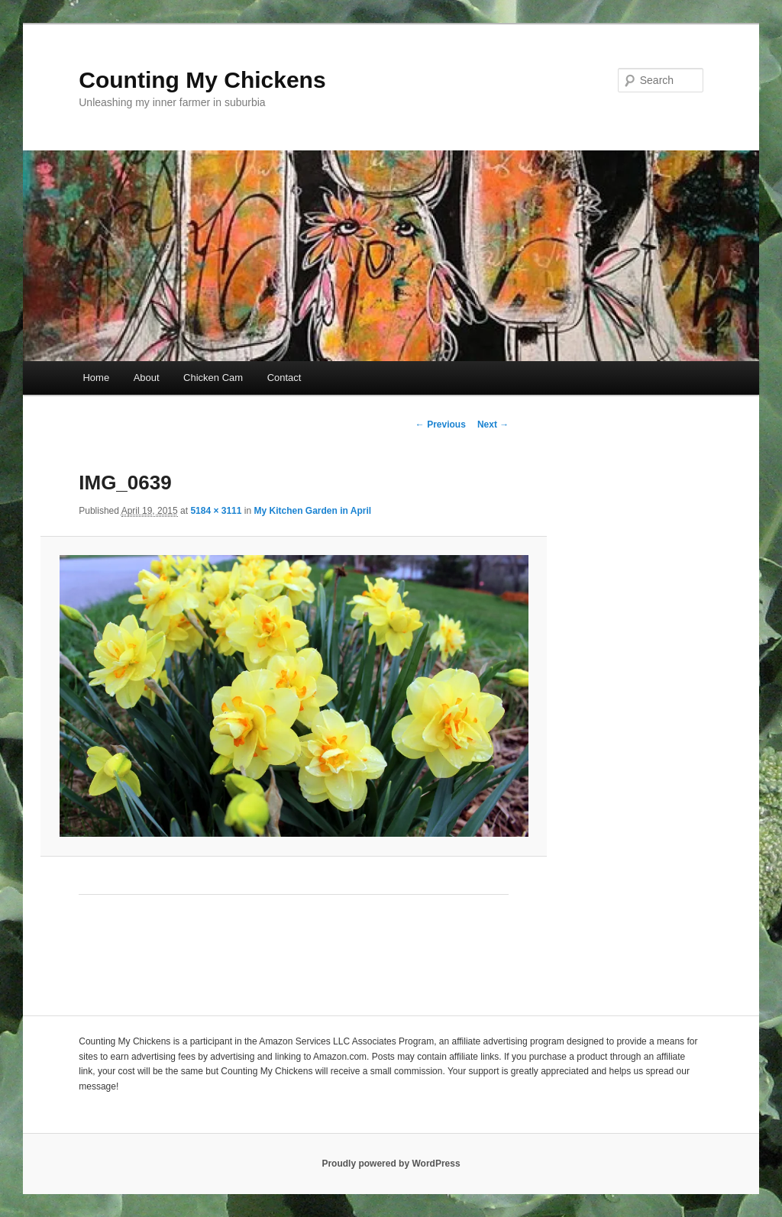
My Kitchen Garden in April (312, 510)
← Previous (440, 424)
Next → (493, 424)
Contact (284, 377)
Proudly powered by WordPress (391, 1163)
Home (95, 377)
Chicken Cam (213, 377)
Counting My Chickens (202, 79)
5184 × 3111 (215, 510)
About (147, 377)
